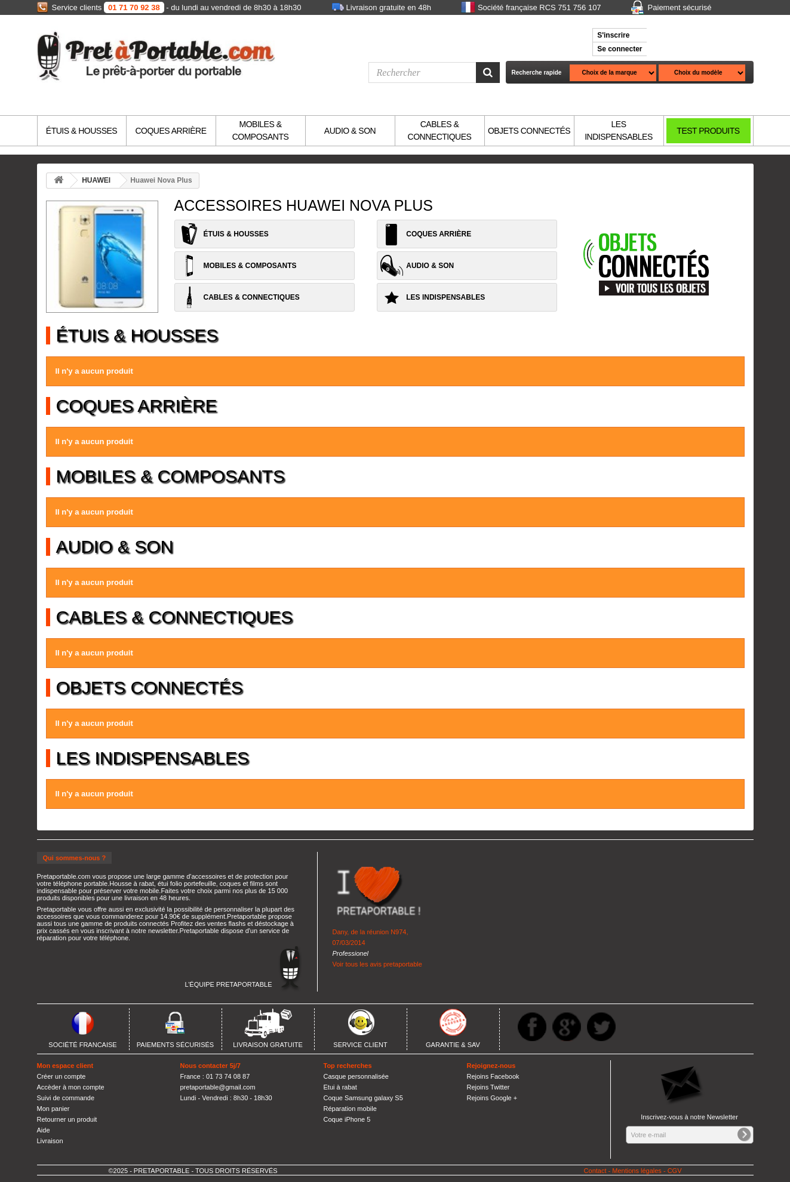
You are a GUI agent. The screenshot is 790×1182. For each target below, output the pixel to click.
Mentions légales (637, 1170)
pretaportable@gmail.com (218, 1087)
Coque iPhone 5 (347, 1119)
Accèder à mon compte (70, 1087)
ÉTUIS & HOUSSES (81, 131)
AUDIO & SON (350, 131)
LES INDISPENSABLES (619, 130)
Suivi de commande (66, 1097)
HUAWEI (96, 180)
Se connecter (619, 49)
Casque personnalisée (356, 1076)
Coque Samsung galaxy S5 (363, 1097)
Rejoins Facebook (493, 1076)
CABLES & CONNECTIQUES (440, 130)
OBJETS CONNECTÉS (529, 131)
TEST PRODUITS (708, 131)
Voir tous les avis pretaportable (377, 964)
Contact (595, 1170)
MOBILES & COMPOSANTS (260, 130)
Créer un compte (61, 1076)
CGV (675, 1170)
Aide (43, 1130)
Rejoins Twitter (488, 1087)
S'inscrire (613, 35)
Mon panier (53, 1108)
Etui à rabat (340, 1087)
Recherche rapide (537, 72)
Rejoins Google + (492, 1097)
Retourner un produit (67, 1119)
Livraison (50, 1140)
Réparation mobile (350, 1108)
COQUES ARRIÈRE (170, 131)
